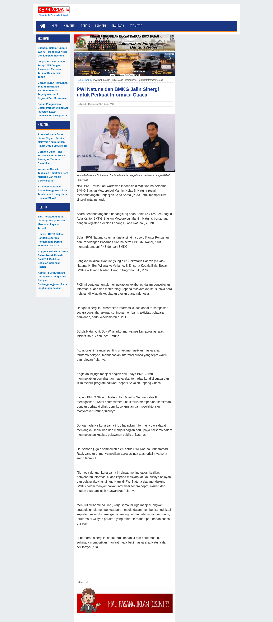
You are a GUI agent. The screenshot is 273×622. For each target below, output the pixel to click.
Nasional (70, 26)
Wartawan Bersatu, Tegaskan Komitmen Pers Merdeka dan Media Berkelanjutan (53, 175)
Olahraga (117, 26)
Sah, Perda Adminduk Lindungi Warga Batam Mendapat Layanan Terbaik (51, 222)
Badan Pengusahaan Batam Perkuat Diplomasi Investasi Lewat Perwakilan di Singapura (53, 110)
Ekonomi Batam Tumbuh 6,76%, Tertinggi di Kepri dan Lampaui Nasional (52, 52)
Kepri (55, 26)
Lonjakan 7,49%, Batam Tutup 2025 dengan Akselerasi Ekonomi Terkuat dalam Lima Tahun (52, 69)
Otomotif (135, 26)
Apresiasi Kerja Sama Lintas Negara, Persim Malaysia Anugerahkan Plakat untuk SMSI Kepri (52, 140)
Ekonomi (100, 26)
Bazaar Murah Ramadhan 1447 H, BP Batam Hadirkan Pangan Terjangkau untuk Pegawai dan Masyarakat (52, 90)
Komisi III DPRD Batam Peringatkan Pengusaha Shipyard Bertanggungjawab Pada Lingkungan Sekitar (52, 280)
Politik (85, 26)
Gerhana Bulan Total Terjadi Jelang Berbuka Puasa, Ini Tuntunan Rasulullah (51, 157)
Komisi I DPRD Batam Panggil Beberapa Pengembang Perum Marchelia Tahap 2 (50, 240)
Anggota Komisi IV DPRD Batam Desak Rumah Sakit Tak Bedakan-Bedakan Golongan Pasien (53, 259)
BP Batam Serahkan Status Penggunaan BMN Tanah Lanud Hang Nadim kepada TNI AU (53, 192)
